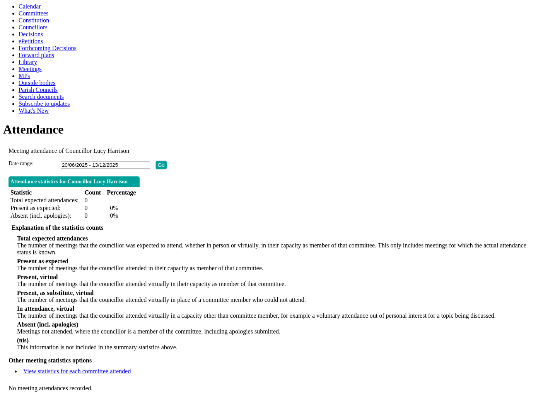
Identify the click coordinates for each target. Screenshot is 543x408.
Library (28, 62)
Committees (33, 13)
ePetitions (31, 41)
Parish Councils (38, 89)
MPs (24, 76)
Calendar (30, 6)
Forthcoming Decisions (48, 48)
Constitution (34, 20)
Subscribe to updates (44, 103)
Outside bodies (37, 83)
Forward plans (36, 55)
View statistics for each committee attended (77, 371)
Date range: (21, 163)
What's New (34, 110)
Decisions (31, 34)
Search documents (41, 96)
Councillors (33, 27)
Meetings (30, 69)
